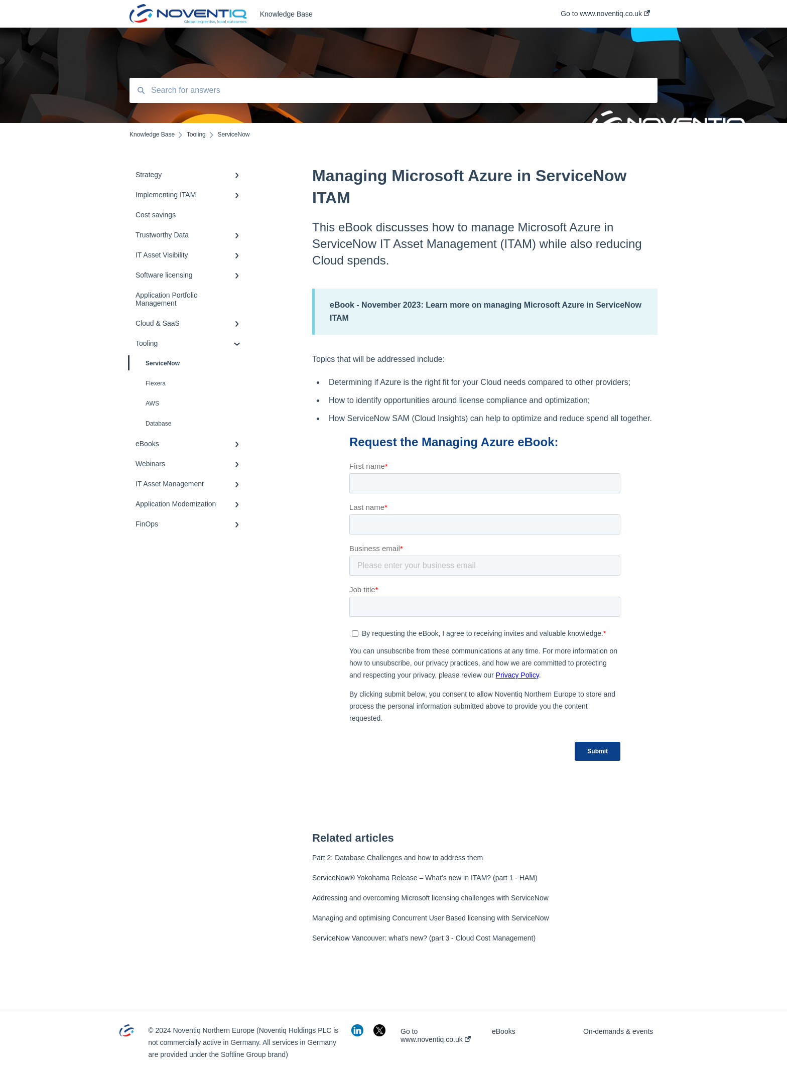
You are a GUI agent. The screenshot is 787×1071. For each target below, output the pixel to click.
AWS (152, 403)
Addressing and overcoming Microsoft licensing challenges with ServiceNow (430, 898)
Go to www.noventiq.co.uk (436, 1035)
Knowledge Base (286, 14)
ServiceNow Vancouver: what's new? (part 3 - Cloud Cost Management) (424, 938)
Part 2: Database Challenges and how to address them (397, 858)
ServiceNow (154, 362)
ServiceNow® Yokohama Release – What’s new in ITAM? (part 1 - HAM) (425, 878)
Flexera (156, 383)
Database (158, 423)
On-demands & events (618, 1031)
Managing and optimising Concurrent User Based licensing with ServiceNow (430, 918)
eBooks (503, 1031)
